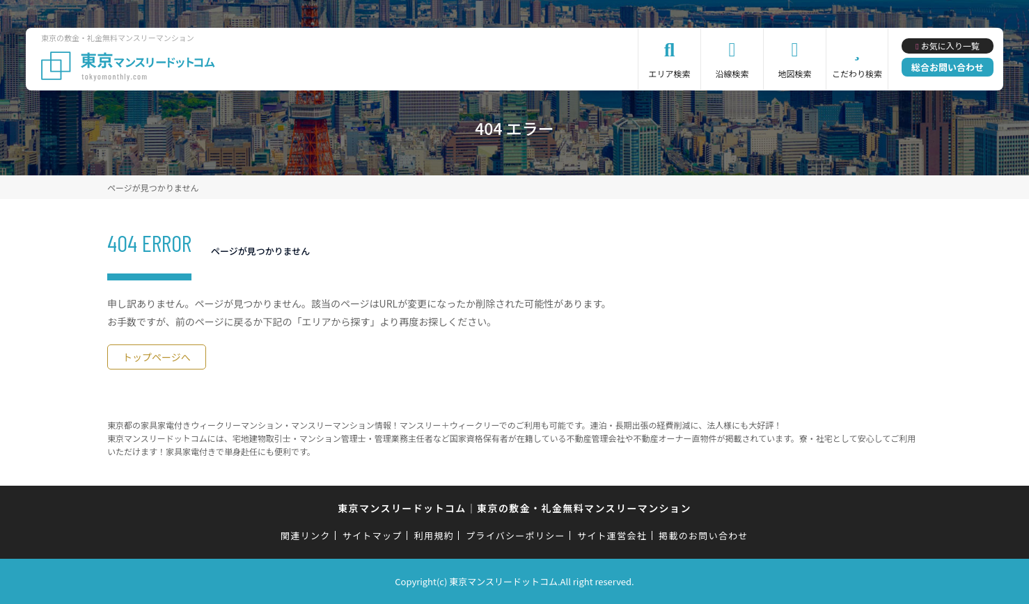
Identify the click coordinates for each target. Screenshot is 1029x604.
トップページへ (157, 357)
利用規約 (434, 535)
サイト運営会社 (612, 535)
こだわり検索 (857, 73)
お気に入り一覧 (950, 45)
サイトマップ (372, 535)
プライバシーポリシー (515, 535)
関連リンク (306, 535)
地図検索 (795, 73)
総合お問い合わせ (947, 67)
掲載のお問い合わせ (703, 535)
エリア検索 (670, 73)
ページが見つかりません (152, 187)
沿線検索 (732, 73)
